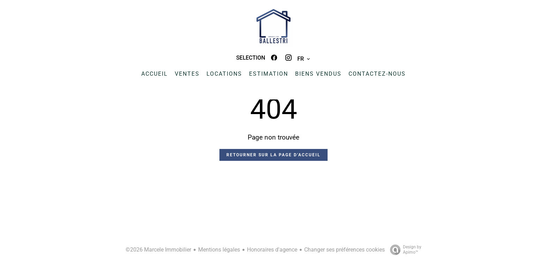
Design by (404, 250)
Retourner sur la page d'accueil (273, 154)
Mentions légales (219, 249)
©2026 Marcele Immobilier (158, 249)
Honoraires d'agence (272, 249)
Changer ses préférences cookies (344, 249)
